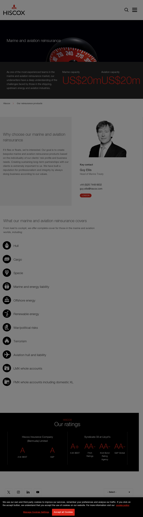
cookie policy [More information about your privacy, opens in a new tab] (122, 508)
